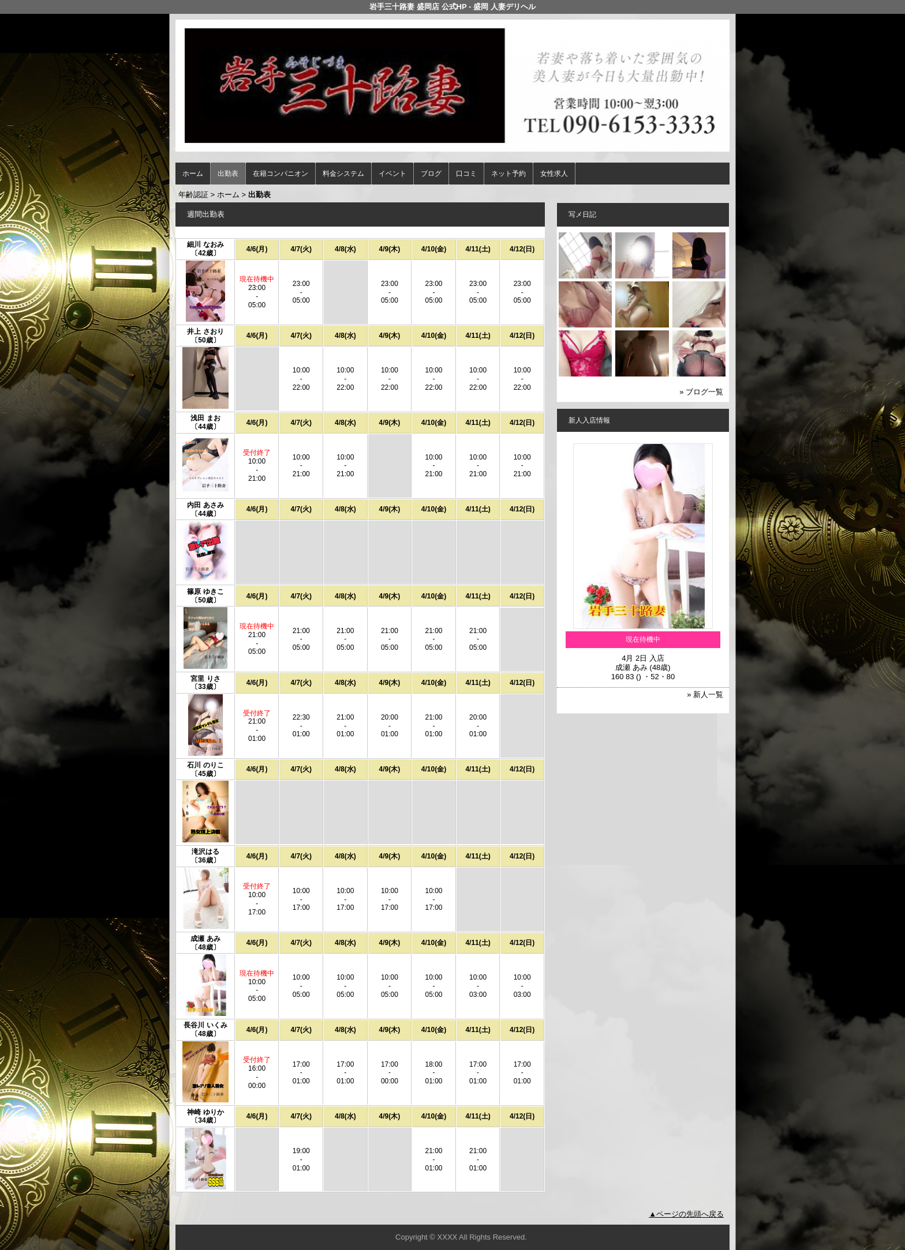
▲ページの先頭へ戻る (686, 1214)
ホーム (192, 174)
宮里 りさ (205, 679)
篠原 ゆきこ (205, 592)
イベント (392, 174)
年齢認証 (193, 194)
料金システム (343, 174)
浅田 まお (205, 418)
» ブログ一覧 (701, 391)
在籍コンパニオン (280, 174)
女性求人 (554, 174)
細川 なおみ (205, 244)
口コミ (466, 174)
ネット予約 (508, 174)
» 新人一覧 (705, 694)
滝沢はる (205, 852)
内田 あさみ (205, 505)
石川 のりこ (205, 765)
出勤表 (228, 174)
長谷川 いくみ (205, 1025)
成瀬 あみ (205, 939)
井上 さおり (205, 331)
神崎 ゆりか (205, 1112)
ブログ (431, 174)
